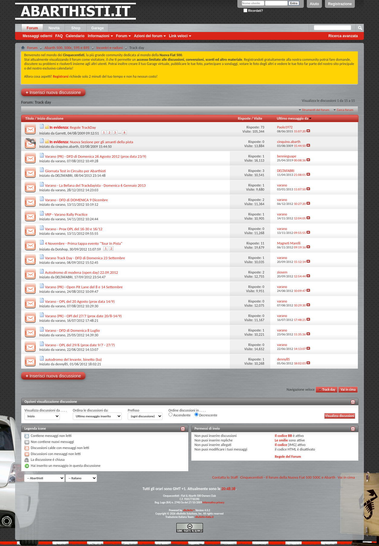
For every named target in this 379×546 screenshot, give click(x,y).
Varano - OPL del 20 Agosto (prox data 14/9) (80, 301)
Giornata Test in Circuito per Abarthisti (75, 171)
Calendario (75, 36)
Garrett (60, 133)
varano (60, 161)
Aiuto (314, 4)
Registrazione (340, 4)
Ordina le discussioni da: (90, 410)
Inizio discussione (50, 118)
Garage (97, 28)
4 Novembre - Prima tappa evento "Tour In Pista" (83, 243)
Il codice (281, 445)
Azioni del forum (148, 36)
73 (262, 127)
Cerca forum (345, 110)
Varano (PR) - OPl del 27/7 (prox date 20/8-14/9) (83, 316)
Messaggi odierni (37, 36)
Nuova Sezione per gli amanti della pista (101, 142)
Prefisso (133, 410)
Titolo (29, 118)
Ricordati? (253, 10)
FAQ (59, 36)
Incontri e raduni (109, 47)
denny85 (61, 364)
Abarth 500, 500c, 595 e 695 (66, 47)
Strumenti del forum (315, 110)
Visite (258, 118)
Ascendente (180, 414)
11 (262, 243)
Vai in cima (348, 390)
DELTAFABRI (63, 175)
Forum (32, 28)
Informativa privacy (213, 502)
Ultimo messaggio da (294, 118)
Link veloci (178, 36)
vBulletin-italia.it (204, 517)
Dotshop (61, 249)
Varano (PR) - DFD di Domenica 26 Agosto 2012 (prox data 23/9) (95, 156)
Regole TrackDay (83, 127)
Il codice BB (283, 436)
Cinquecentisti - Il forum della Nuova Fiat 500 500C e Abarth (287, 477)
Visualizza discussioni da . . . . (45, 410)
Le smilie (281, 440)
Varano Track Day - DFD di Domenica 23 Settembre (85, 258)
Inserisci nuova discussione (53, 92)
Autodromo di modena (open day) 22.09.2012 (81, 272)
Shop (75, 28)
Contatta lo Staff (225, 477)
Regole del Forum (288, 456)
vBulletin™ (189, 510)
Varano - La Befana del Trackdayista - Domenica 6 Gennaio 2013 (95, 185)
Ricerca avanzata (343, 36)
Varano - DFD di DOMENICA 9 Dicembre (76, 200)
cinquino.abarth (67, 146)
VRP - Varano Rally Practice (66, 214)
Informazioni (98, 36)
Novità (54, 28)
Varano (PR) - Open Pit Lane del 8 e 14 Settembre (84, 287)
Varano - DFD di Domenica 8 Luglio (72, 330)
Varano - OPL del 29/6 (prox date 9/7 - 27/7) (80, 345)
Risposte (244, 118)
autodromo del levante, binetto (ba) (73, 359)
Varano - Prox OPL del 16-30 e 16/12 (73, 229)
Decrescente (205, 414)
